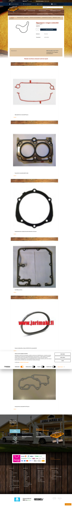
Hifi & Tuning (26, 474)
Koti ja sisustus (40, 479)
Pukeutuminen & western (55, 10)
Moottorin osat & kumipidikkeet (35, 17)
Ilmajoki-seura (54, 478)
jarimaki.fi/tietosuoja (24, 499)
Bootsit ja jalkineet (40, 474)
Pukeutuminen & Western (41, 468)
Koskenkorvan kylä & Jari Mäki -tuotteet (56, 477)
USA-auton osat (31, 10)
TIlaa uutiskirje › (15, 431)
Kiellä (62, 497)
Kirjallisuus (11, 474)
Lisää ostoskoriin (48, 29)
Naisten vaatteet (40, 471)
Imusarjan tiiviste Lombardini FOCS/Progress (22, 406)
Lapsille (39, 477)
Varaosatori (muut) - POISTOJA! (14, 487)
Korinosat (11, 475)
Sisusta (11, 477)
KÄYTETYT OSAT (26, 485)
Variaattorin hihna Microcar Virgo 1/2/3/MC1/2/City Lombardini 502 (26, 348)
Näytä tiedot (60, 503)
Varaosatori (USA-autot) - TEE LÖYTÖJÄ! (14, 486)
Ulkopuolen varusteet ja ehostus (14, 481)
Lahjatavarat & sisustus (42, 13)
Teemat (53, 474)
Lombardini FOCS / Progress (46, 17)
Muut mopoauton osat (27, 482)
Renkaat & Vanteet (26, 476)
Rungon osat (26, 477)
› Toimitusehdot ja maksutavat (55, 459)
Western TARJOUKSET (41, 481)
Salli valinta (62, 494)
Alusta (11, 470)
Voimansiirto (26, 17)
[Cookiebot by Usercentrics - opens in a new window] (7, 504)
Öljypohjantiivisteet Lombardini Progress (21, 114)
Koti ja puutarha (54, 470)
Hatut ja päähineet (40, 472)
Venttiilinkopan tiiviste (18, 289)
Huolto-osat (25, 471)
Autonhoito (11, 471)
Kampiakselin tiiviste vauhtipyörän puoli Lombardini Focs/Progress (26, 231)
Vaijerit (25, 480)
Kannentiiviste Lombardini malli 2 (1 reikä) (21, 173)
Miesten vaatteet (40, 470)
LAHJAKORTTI (26, 486)
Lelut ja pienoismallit (55, 471)
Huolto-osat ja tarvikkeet (13, 472)
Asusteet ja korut (40, 475)
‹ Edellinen (12, 17)
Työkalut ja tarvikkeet (55, 472)
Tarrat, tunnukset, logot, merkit (14, 480)
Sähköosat (11, 479)
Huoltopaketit (26, 472)
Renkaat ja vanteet (12, 476)
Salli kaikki (62, 491)
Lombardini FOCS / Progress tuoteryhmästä (52, 53)
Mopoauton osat (42, 10)
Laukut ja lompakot (41, 476)
